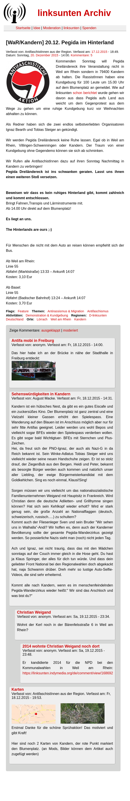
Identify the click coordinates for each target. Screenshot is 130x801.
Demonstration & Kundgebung (47, 315)
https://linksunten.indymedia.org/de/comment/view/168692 (68, 673)
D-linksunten (98, 315)
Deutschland (14, 319)
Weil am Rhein (61, 319)
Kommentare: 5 (81, 55)
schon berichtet (85, 93)
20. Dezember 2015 (44, 55)
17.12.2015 (99, 51)
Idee (36, 28)
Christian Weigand (34, 612)
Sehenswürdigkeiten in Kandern (41, 394)
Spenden (89, 28)
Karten (18, 689)
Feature (23, 311)
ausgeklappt (50, 330)
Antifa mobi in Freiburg (33, 340)
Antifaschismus (97, 311)
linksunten (71, 28)
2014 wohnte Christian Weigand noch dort (61, 646)
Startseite (23, 28)
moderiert (70, 330)
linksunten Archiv (74, 13)
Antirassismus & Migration (65, 311)
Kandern (80, 319)
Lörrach (42, 319)
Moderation (52, 28)
